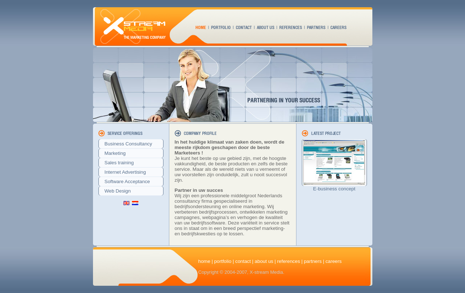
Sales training (117, 162)
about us (264, 261)
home (204, 261)
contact (243, 261)
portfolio (222, 261)
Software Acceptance (125, 181)
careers (333, 261)
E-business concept (334, 188)
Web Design (115, 191)
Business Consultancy (126, 143)
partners (313, 261)
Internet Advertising (123, 172)
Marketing (113, 153)
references (288, 261)
